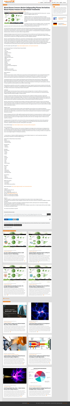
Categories (41, 2)
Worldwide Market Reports (7, 322)
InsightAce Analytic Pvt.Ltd (13, 12)
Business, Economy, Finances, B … (12, 321)
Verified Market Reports (32, 322)
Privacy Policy (42, 403)
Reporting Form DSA (59, 403)
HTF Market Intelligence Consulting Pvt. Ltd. (35, 386)
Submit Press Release (47, 2)
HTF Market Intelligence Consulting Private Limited (11, 354)
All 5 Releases (6, 298)
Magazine (61, 2)
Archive (57, 2)
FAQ (36, 403)
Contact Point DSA (53, 403)
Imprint (39, 403)
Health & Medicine (35, 321)
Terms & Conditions (47, 403)
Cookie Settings (65, 403)
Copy (48, 214)
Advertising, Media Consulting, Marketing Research (18, 11)
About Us (64, 2)
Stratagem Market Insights (33, 354)
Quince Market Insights (7, 386)
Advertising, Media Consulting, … (12, 250)
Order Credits (54, 2)
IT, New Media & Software (10, 353)
